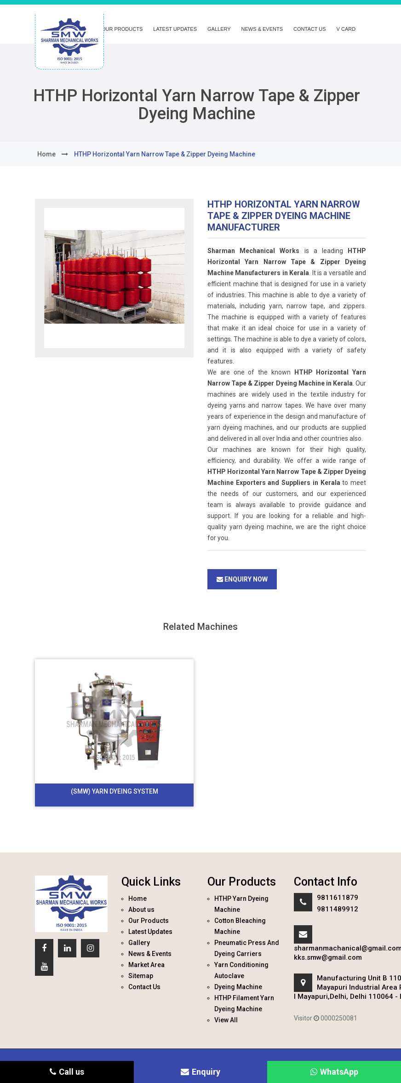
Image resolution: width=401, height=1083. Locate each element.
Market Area (146, 964)
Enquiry (200, 1072)
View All (226, 1020)
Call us (67, 1072)
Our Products (122, 29)
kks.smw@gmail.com (328, 957)
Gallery (219, 29)
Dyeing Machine (238, 987)
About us (141, 909)
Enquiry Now (242, 579)
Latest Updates (175, 29)
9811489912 (337, 909)
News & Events (262, 29)
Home (137, 898)
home (46, 154)
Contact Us (309, 29)
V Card (346, 29)
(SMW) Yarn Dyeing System (114, 791)
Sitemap (140, 975)
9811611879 (337, 897)
